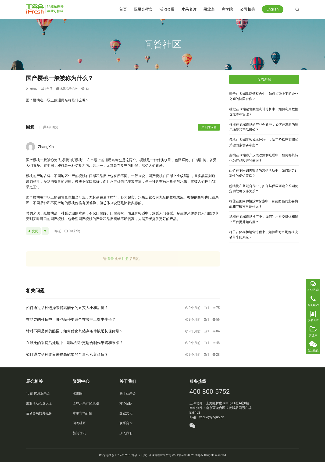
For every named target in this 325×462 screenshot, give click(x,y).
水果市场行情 (82, 413)
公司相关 (247, 9)
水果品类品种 (69, 88)
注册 (125, 259)
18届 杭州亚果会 (38, 393)
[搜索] (297, 9)
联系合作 (125, 423)
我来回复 (208, 127)
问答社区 (79, 423)
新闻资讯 (79, 433)
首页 (123, 9)
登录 (110, 259)
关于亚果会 (127, 393)
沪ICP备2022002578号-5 (187, 455)
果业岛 (209, 9)
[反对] (45, 231)
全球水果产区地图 (86, 403)
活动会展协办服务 (39, 413)
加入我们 (125, 433)
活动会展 (167, 9)
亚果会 (133, 455)
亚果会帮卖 (143, 9)
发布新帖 (264, 79)
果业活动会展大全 (39, 403)
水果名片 (189, 9)
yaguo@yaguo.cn (211, 417)
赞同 (33, 231)
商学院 (227, 9)
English (273, 9)
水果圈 (77, 393)
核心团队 (125, 403)
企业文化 (125, 413)
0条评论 (72, 231)
